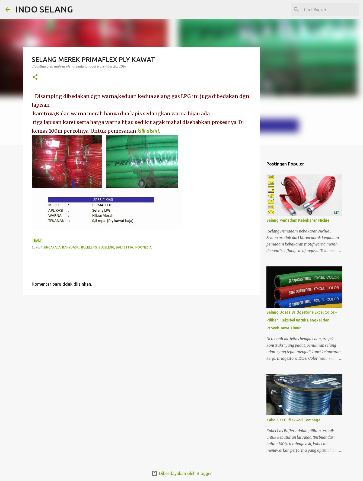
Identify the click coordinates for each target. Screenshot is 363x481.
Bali (37, 240)
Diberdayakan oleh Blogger (181, 473)
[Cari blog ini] (330, 9)
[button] (35, 77)
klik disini (148, 131)
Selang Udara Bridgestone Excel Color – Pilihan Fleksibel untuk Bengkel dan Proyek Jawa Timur (301, 320)
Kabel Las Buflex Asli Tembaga (293, 420)
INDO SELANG (44, 9)
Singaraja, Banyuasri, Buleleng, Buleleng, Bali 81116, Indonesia (97, 247)
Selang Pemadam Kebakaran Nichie (297, 220)
